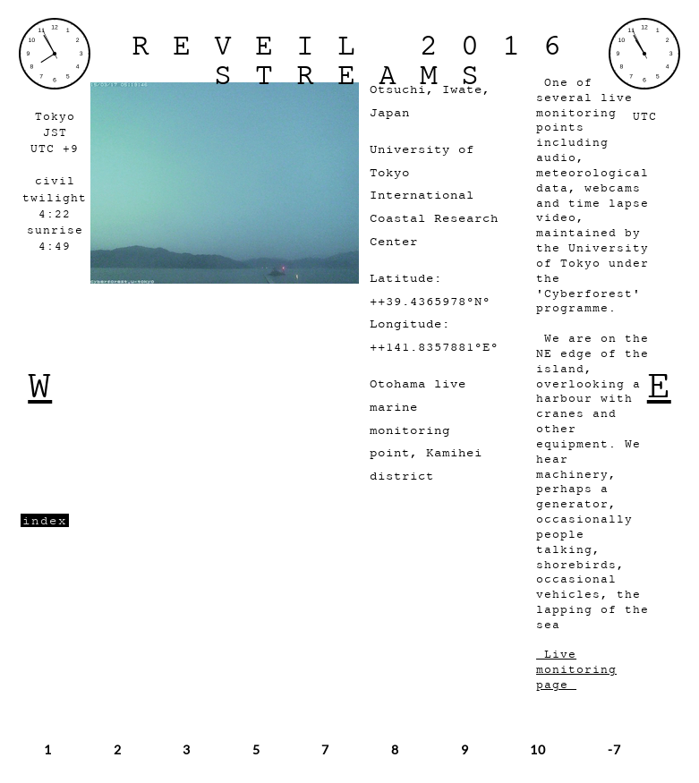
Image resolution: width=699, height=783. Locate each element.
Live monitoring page (576, 670)
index (44, 520)
